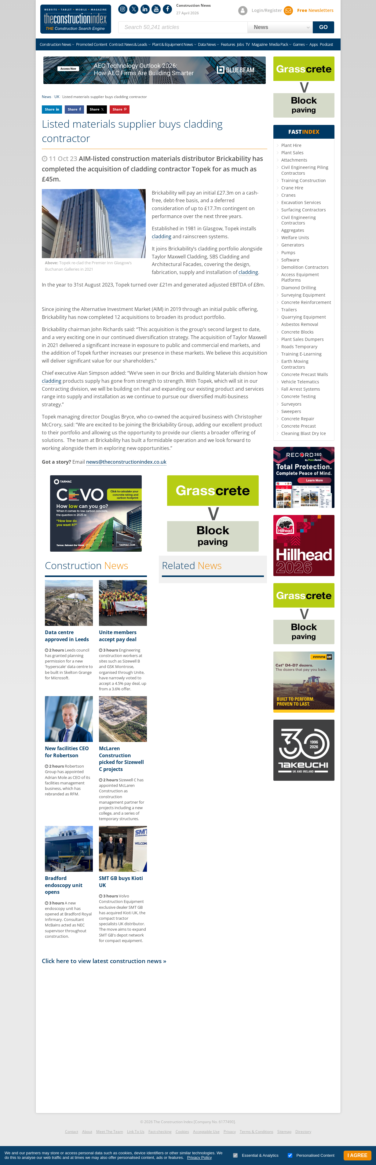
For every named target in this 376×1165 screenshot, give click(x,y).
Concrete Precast (298, 426)
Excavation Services (301, 202)
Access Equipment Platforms (300, 277)
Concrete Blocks (297, 332)
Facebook (167, 9)
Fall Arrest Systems (300, 389)
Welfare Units (295, 237)
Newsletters (315, 10)
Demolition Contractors (305, 267)
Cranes (288, 195)
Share (50, 109)
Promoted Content (92, 44)
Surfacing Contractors (303, 210)
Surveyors (291, 404)
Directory (303, 1131)
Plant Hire (291, 145)
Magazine (260, 44)
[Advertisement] (154, 1037)
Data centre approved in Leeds (67, 635)
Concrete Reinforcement (306, 302)
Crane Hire (292, 188)
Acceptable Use (206, 1131)
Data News (207, 44)
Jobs (240, 44)
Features (228, 44)
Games (299, 44)
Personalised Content (311, 1155)
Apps (313, 44)
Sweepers (291, 411)
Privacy (230, 1131)
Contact (71, 1131)
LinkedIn (145, 9)
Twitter (133, 9)
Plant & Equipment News (172, 44)
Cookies (182, 1131)
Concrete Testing (298, 396)
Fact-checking (160, 1131)
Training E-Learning (301, 354)
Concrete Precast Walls (304, 374)
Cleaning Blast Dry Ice (303, 433)
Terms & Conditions (256, 1131)
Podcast (326, 44)
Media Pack (278, 44)
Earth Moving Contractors (294, 364)
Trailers (289, 309)
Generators (292, 245)
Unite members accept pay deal (118, 635)
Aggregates (292, 230)
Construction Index (75, 19)
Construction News (55, 44)
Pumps (288, 252)
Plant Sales (292, 152)
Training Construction (303, 180)
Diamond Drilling (298, 287)
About (87, 1131)
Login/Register (267, 10)
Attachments (294, 160)
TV (248, 44)
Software (290, 260)
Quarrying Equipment (303, 317)
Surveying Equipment (303, 295)
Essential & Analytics (256, 1155)
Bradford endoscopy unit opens (63, 885)
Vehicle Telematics (300, 382)
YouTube (156, 9)
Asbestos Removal (299, 324)
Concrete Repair (297, 419)
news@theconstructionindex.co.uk (126, 461)
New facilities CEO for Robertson (67, 751)
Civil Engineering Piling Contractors (304, 170)
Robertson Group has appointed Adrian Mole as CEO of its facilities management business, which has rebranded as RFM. (67, 780)
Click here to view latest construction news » (104, 961)
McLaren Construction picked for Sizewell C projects (121, 758)
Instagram (122, 9)
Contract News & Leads (128, 44)
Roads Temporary (299, 346)
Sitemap (284, 1131)
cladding (161, 236)
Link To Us (135, 1131)
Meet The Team (109, 1131)
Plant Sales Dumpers (302, 339)
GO (323, 27)
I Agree (357, 1155)
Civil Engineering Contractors (298, 220)
